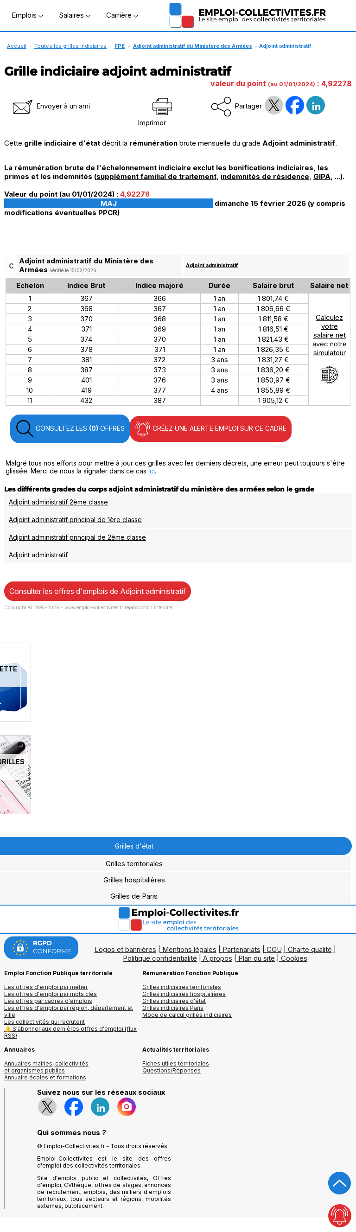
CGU (274, 949)
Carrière (122, 15)
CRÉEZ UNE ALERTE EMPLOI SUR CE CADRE (210, 429)
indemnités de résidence (265, 176)
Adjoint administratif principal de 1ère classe (75, 519)
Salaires (74, 15)
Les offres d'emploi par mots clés (50, 993)
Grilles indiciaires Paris (172, 1007)
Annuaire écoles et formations (45, 1077)
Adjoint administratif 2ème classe (58, 502)
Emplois (27, 15)
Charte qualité (310, 949)
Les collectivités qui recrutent (44, 1021)
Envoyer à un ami (50, 106)
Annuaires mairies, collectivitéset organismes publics (46, 1067)
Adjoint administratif (212, 265)
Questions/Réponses (171, 1070)
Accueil (16, 46)
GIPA (322, 176)
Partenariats (241, 949)
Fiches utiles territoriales (175, 1063)
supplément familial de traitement (156, 176)
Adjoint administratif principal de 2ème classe (77, 537)
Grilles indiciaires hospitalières (184, 993)
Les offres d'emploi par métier (46, 986)
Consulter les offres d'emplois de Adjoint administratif (97, 591)
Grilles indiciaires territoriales (181, 986)
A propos (217, 958)
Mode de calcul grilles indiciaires (187, 1014)
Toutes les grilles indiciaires (70, 46)
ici (151, 471)
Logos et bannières (125, 949)
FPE (119, 46)
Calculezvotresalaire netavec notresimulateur (329, 348)
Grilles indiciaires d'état (174, 1000)
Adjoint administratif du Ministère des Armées (192, 46)
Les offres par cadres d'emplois (48, 1000)
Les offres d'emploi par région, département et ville (68, 1011)
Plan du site (256, 958)
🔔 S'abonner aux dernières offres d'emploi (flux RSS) (70, 1032)
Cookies (294, 958)
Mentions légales (189, 949)
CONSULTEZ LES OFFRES (70, 429)
